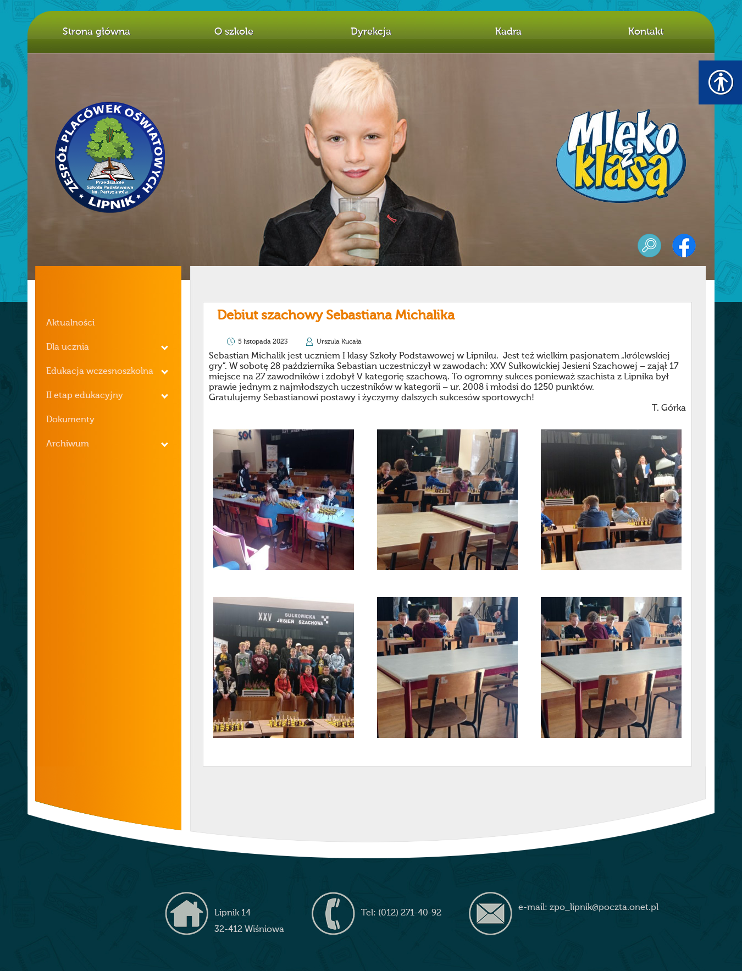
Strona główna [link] (96, 32)
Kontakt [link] (645, 32)
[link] (283, 500)
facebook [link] (684, 245)
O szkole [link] (233, 32)
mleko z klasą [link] (621, 156)
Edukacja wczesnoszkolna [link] (99, 371)
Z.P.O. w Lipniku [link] (110, 157)
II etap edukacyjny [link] (84, 395)
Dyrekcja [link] (371, 32)
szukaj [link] (649, 245)
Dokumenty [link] (70, 420)
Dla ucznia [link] (67, 347)
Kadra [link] (508, 32)
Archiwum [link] (67, 444)
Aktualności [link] (70, 323)
